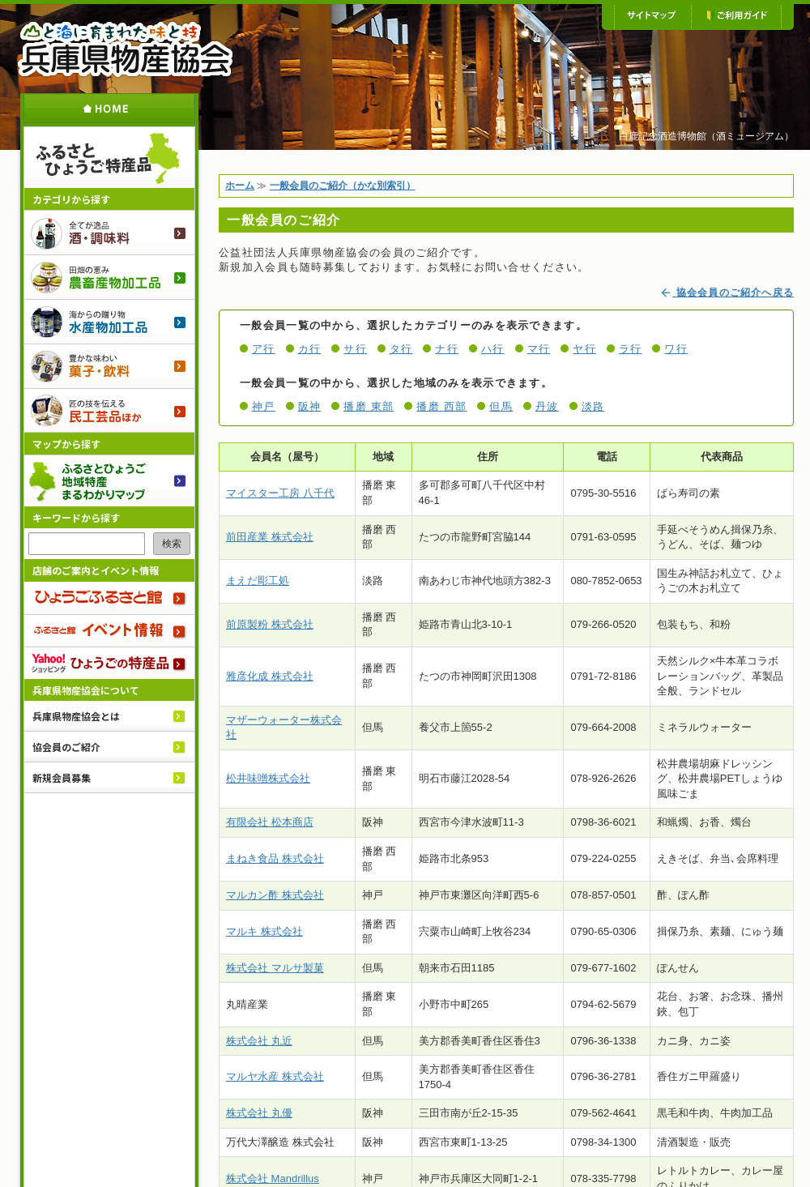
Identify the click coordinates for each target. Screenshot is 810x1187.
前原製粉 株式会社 (269, 624)
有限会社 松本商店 (269, 822)
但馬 (501, 406)
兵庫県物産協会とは (76, 716)
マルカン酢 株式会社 (275, 895)
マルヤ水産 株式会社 (275, 1076)
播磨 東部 (368, 406)
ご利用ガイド (736, 16)
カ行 (310, 349)
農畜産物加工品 (109, 276)
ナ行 (446, 349)
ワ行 (676, 349)
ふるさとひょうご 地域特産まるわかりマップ (109, 480)
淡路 (593, 406)
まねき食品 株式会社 (275, 858)
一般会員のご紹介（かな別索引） (343, 185)
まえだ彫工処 (257, 580)
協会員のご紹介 (66, 747)
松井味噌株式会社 (268, 778)
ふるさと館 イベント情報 (109, 630)
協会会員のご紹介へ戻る (726, 292)
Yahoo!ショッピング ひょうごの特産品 (109, 663)
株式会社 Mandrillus (272, 1178)
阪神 (310, 406)
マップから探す (66, 443)
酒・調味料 (109, 232)
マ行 (539, 349)
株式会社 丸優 (259, 1113)
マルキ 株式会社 (264, 931)
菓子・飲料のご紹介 (109, 366)
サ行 (355, 349)
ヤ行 (584, 349)
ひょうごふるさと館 (109, 598)
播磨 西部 (441, 406)
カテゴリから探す (71, 199)
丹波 (547, 406)
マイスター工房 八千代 (280, 493)
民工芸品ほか (109, 410)
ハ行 (493, 349)
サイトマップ (652, 16)
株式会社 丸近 (259, 1041)
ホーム (109, 108)
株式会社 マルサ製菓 (275, 968)
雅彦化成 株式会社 (269, 676)
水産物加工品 (109, 321)
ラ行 (630, 349)
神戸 (263, 406)
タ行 (401, 349)
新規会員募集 (61, 777)
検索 (171, 543)
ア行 (263, 349)
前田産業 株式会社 (269, 537)
